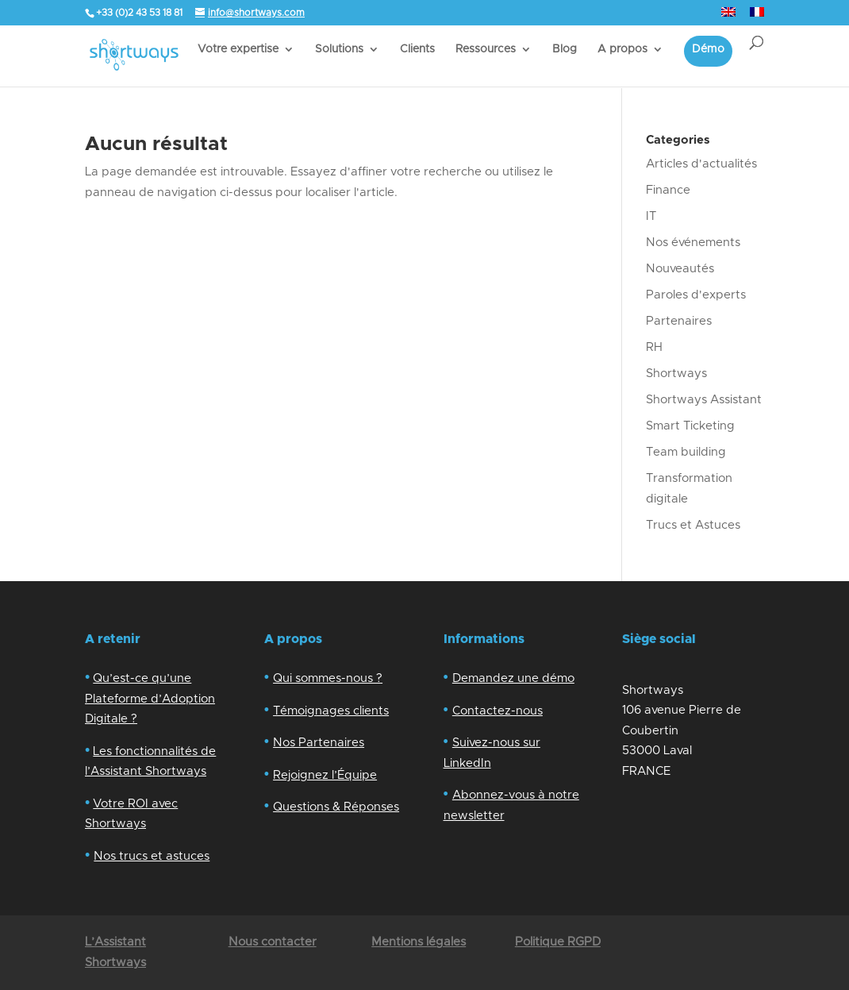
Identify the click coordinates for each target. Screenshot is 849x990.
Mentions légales (418, 942)
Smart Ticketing (690, 426)
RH (654, 347)
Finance (668, 190)
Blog (564, 49)
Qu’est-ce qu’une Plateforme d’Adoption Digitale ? (150, 698)
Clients (417, 49)
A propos (622, 49)
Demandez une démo (513, 678)
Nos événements (693, 242)
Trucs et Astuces (693, 525)
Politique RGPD (558, 942)
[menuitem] (728, 16)
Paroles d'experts (696, 295)
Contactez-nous (497, 711)
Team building (686, 452)
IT (651, 216)
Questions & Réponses (336, 807)
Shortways (676, 373)
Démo (708, 49)
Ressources (485, 49)
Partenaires (679, 321)
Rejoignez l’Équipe (325, 775)
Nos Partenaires (318, 743)
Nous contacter (273, 942)
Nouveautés (680, 269)
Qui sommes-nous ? (327, 678)
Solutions (339, 49)
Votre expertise (238, 49)
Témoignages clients (331, 711)
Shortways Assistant (704, 400)
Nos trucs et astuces (151, 856)
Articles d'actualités (701, 164)
